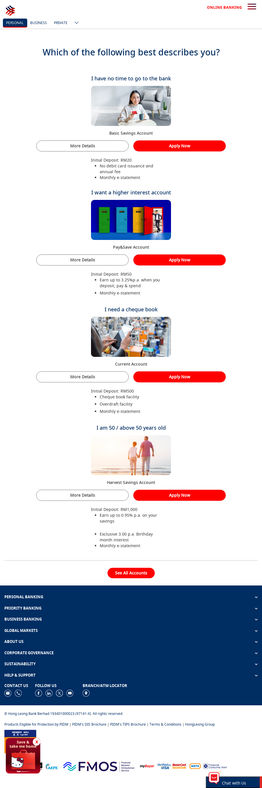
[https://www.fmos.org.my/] (99, 766)
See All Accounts (131, 573)
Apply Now (179, 146)
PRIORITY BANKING (22, 608)
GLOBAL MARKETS (21, 630)
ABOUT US (13, 641)
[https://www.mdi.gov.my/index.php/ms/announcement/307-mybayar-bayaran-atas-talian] (147, 766)
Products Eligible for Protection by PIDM (36, 724)
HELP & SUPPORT (20, 675)
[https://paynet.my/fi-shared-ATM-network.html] (195, 766)
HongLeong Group (200, 724)
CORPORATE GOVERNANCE (29, 652)
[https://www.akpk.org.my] (52, 766)
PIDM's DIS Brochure (89, 724)
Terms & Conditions (165, 724)
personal (14, 22)
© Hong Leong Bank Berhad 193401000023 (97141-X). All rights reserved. (63, 713)
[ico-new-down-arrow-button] (75, 23)
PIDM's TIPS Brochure (128, 724)
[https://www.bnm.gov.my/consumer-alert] (215, 766)
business (38, 22)
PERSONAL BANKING (23, 596)
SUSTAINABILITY (20, 663)
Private (61, 22)
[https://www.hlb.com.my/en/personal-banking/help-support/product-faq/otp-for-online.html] (172, 766)
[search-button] (252, 7)
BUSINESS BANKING (23, 619)
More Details (82, 146)
